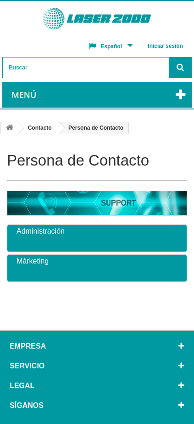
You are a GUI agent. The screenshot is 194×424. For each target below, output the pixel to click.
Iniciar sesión (165, 46)
